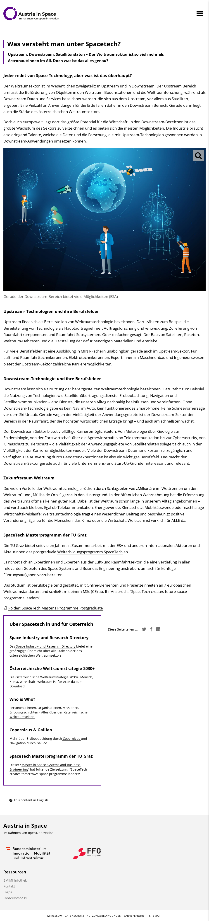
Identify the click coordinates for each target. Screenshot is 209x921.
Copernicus (71, 738)
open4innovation (41, 833)
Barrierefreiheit (135, 916)
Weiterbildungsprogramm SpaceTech (90, 551)
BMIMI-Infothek (15, 880)
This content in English (28, 800)
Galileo (42, 743)
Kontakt (9, 886)
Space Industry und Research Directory (45, 646)
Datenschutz (74, 916)
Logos (7, 892)
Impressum (54, 916)
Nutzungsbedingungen (103, 916)
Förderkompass (15, 898)
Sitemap (154, 916)
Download (17, 686)
